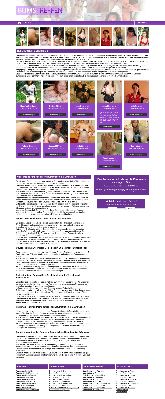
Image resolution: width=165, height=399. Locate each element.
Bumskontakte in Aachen (26, 375)
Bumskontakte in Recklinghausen (96, 383)
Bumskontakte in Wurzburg (93, 371)
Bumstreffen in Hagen (25, 386)
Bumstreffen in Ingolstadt (59, 390)
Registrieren (142, 23)
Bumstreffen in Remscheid (93, 390)
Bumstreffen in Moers (124, 373)
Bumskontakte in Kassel (26, 383)
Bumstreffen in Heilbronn (126, 381)
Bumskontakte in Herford (126, 375)
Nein (130, 208)
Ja (112, 208)
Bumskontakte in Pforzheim (127, 379)
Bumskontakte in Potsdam (60, 371)
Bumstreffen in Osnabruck (59, 377)
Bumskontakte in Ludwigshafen (128, 383)
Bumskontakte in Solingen (59, 379)
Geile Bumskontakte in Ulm (93, 375)
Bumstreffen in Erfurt (24, 377)
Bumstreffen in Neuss (124, 377)
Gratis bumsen (122, 390)
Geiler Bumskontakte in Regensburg (64, 388)
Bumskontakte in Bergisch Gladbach (97, 388)
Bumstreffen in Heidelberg (59, 381)
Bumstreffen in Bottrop (91, 381)
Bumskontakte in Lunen (125, 388)
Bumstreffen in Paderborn (59, 386)
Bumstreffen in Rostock (25, 381)
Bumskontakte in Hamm (26, 388)
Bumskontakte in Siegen (126, 371)
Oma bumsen (121, 392)
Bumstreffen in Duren (124, 386)
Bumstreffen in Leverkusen (60, 373)
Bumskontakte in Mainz (25, 379)
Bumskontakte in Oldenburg (60, 375)
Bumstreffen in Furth (90, 373)
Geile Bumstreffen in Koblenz (94, 386)
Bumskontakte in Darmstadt (60, 383)
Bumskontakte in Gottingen (93, 379)
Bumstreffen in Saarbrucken (27, 390)
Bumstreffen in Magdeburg (27, 373)
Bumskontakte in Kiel (24, 371)
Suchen (28, 23)
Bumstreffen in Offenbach (92, 377)
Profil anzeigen (29, 115)
